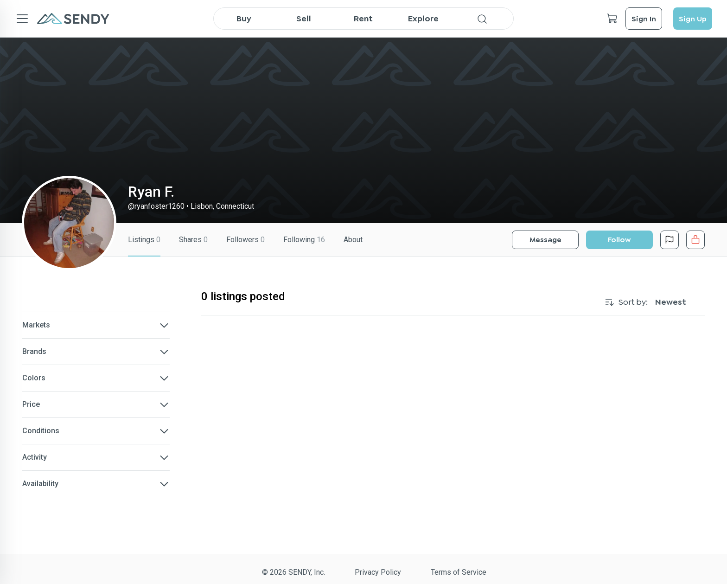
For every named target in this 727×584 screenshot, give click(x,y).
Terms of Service (458, 572)
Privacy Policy (378, 572)
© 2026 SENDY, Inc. (293, 572)
